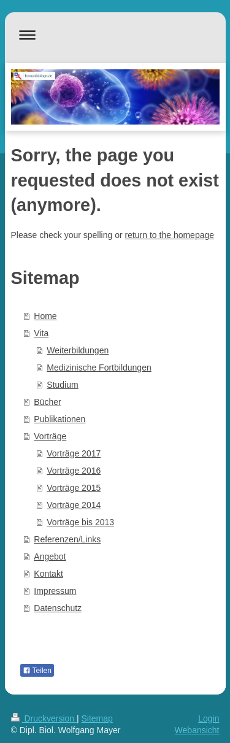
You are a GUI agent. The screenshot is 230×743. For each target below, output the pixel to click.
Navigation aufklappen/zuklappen (115, 34)
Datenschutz (58, 608)
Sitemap (97, 718)
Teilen (37, 670)
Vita (41, 333)
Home (45, 316)
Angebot (50, 556)
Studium (62, 385)
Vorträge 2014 (74, 505)
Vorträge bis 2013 (80, 522)
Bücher (47, 402)
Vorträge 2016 (74, 470)
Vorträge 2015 (74, 488)
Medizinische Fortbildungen (99, 367)
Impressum (55, 591)
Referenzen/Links (67, 539)
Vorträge (50, 436)
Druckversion (44, 718)
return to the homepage (170, 235)
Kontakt (48, 574)
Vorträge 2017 (74, 453)
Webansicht (197, 730)
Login (208, 718)
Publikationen (59, 419)
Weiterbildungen (78, 350)
